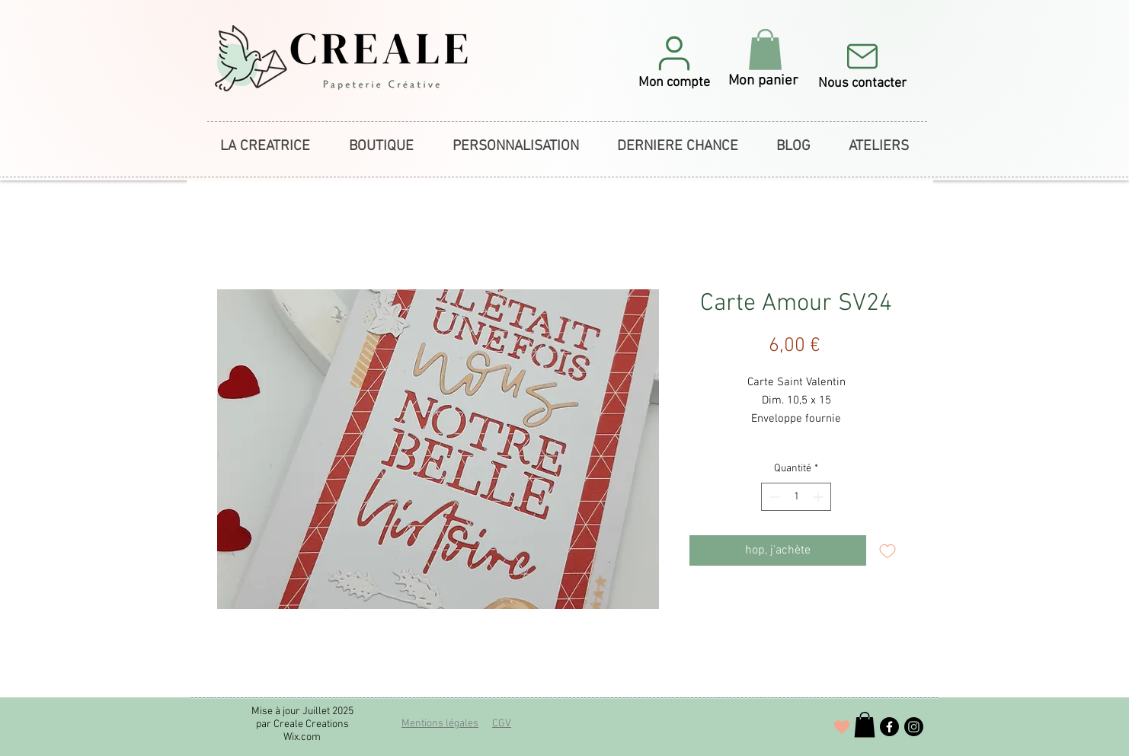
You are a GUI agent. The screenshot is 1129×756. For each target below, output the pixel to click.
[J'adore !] (841, 727)
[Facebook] (889, 726)
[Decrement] (772, 496)
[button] (674, 61)
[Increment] (819, 496)
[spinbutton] (796, 496)
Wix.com (302, 737)
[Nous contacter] (862, 64)
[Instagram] (913, 726)
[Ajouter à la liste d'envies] (887, 550)
